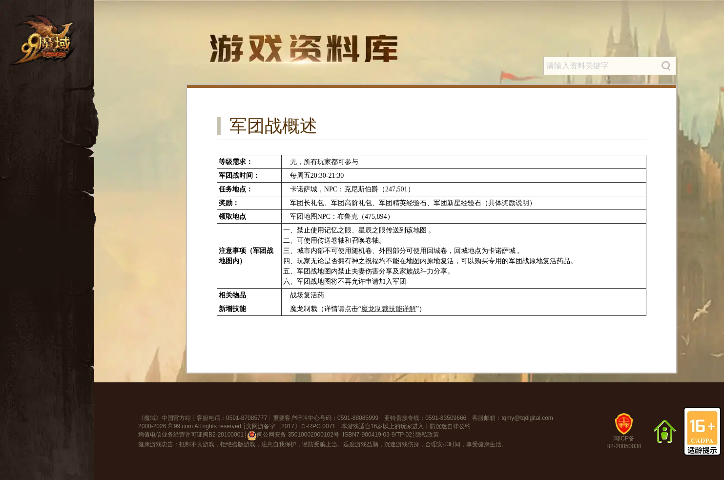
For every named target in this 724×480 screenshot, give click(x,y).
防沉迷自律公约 (450, 426)
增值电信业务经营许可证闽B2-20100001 (191, 434)
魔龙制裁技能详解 (388, 309)
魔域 (150, 418)
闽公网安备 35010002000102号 (293, 435)
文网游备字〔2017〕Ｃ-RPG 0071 (290, 426)
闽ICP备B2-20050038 (623, 435)
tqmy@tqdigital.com (527, 418)
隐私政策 (427, 434)
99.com (183, 426)
